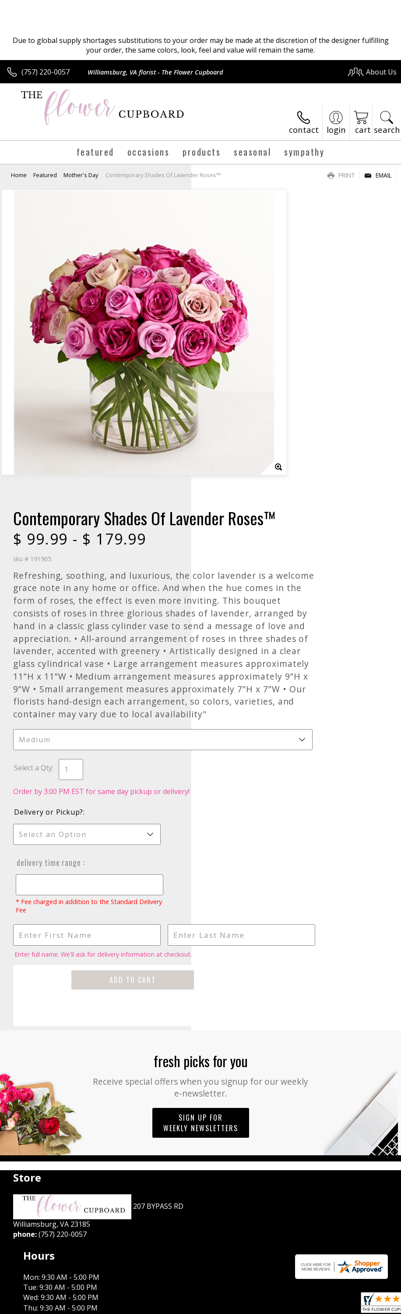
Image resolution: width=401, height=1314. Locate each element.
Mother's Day (80, 175)
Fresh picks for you (200, 885)
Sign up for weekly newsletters (200, 933)
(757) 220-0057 (45, 72)
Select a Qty (224, 578)
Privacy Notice (249, 1305)
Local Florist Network (310, 1305)
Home (19, 175)
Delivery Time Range (238, 672)
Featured (45, 175)
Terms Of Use (198, 1305)
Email (378, 175)
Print (341, 175)
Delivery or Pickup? (239, 622)
